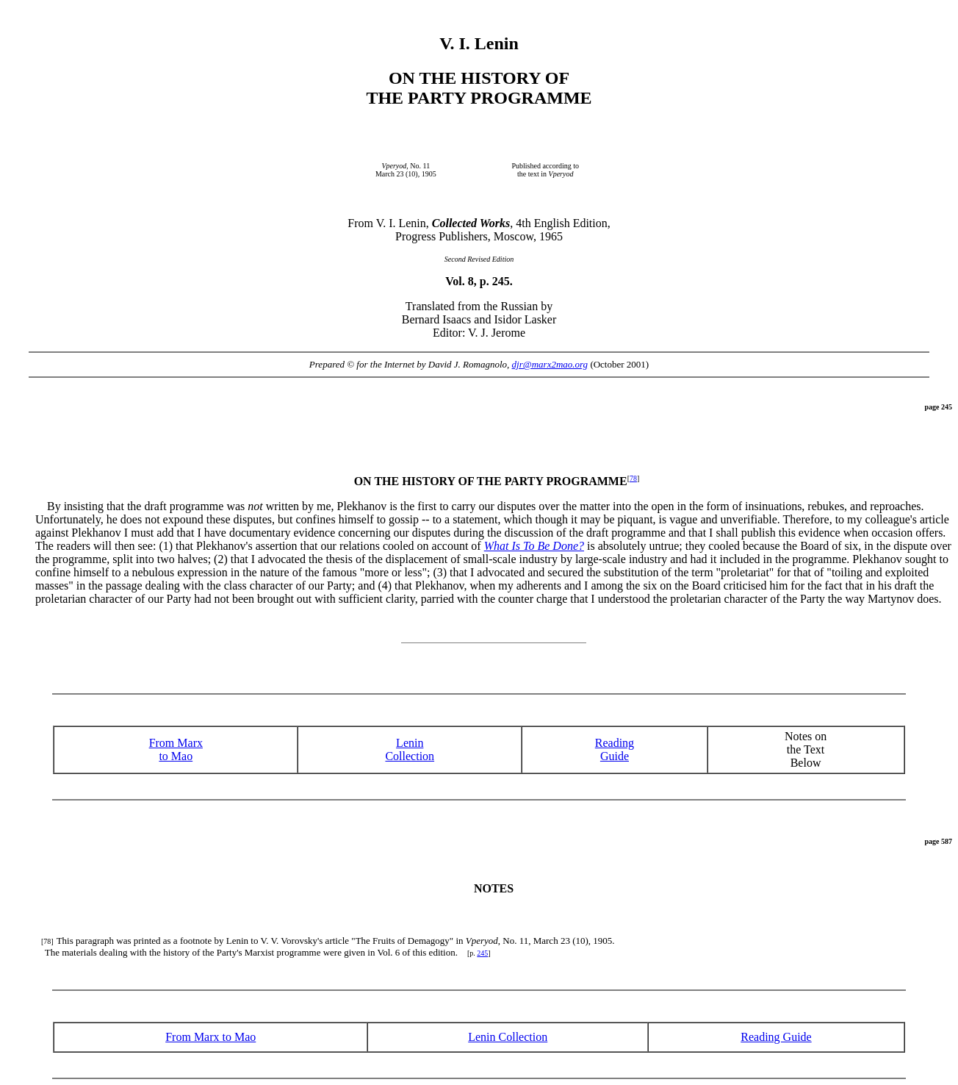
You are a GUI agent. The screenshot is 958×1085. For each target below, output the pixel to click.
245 (482, 953)
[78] (47, 941)
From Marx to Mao (176, 749)
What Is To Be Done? (534, 546)
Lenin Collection (409, 749)
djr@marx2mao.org (550, 364)
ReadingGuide (614, 749)
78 (633, 478)
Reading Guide (776, 1037)
